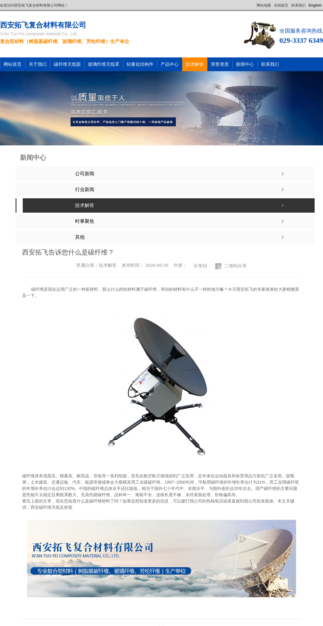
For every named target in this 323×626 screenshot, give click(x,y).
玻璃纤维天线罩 (103, 64)
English (315, 5)
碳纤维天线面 (67, 64)
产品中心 (170, 64)
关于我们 (38, 64)
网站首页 (13, 64)
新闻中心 (245, 64)
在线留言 (281, 5)
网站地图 (264, 5)
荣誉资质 (220, 64)
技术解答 (195, 64)
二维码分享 (235, 265)
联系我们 (298, 5)
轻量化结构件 (140, 64)
